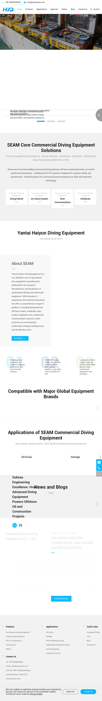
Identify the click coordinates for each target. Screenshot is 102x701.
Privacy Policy (36, 694)
